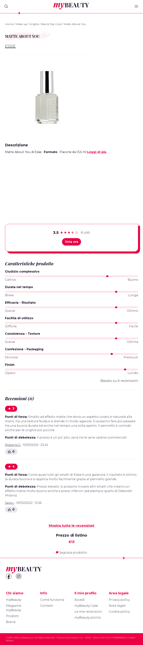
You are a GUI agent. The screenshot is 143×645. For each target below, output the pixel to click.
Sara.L (9, 503)
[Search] (6, 6)
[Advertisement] (71, 183)
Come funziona (52, 600)
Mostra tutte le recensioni (71, 526)
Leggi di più (96, 152)
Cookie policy (119, 611)
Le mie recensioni (88, 611)
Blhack (9, 640)
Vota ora (71, 241)
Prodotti (12, 616)
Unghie (34, 24)
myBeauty (13, 600)
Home (9, 24)
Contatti (46, 605)
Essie (10, 46)
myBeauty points (88, 617)
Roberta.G (13, 445)
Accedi (80, 600)
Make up (21, 24)
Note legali (117, 605)
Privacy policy (119, 600)
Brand (10, 622)
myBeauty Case (86, 605)
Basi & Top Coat (51, 24)
